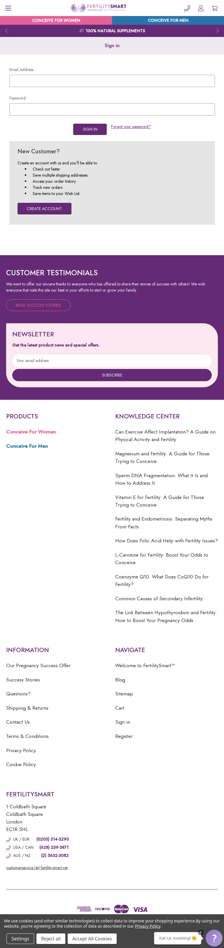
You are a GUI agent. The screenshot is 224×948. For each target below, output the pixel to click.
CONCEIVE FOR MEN (168, 20)
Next (218, 31)
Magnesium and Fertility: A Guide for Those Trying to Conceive (162, 457)
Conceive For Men (27, 446)
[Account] (201, 8)
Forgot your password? (131, 126)
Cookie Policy (21, 764)
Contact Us (18, 722)
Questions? (18, 693)
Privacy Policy (21, 750)
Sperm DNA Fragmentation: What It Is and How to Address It (161, 479)
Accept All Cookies (92, 938)
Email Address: (21, 69)
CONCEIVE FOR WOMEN (56, 20)
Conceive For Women (31, 432)
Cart (119, 708)
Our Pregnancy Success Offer (38, 665)
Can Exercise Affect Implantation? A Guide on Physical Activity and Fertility (165, 435)
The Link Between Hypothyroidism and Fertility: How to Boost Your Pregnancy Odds (166, 616)
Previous (6, 31)
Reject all (51, 938)
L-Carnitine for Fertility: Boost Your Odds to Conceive (161, 558)
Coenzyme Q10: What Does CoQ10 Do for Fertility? (162, 580)
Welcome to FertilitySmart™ (145, 665)
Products (22, 416)
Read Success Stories (38, 305)
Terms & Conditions (27, 736)
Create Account (44, 209)
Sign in (122, 722)
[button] (214, 938)
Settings (20, 938)
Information (27, 650)
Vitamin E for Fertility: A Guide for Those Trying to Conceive (159, 500)
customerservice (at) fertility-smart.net (37, 868)
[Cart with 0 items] (214, 8)
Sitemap (124, 693)
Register (124, 736)
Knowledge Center (147, 416)
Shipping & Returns (27, 708)
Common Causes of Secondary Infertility (159, 598)
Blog (120, 679)
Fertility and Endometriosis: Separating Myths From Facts (163, 522)
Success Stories (23, 679)
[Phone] (187, 8)
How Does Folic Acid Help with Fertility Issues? (166, 540)
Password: (18, 98)
